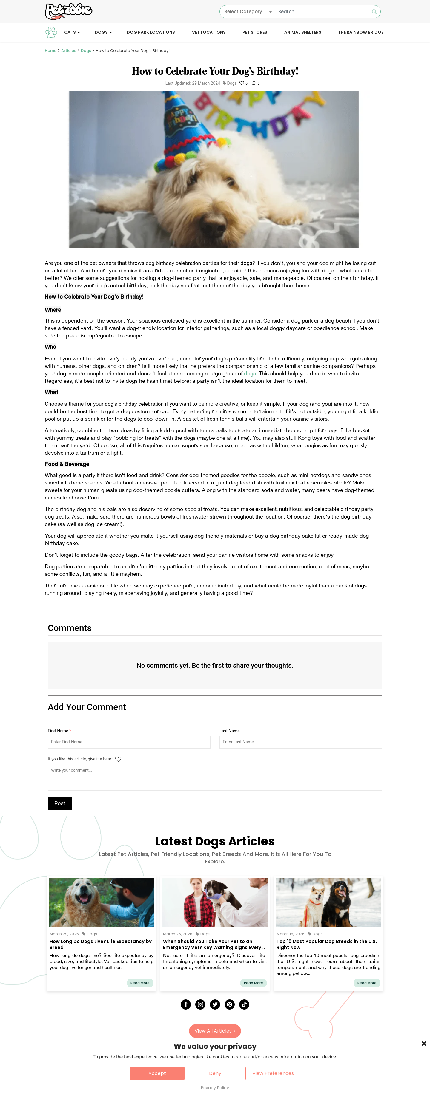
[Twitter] (215, 1004)
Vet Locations (209, 32)
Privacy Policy (215, 1088)
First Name (59, 731)
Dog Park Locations (151, 32)
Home (50, 50)
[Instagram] (200, 1004)
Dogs (101, 32)
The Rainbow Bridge (360, 32)
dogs (250, 373)
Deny (215, 1073)
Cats (70, 32)
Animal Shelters (302, 32)
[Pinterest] (230, 1004)
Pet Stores (254, 32)
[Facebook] (186, 1004)
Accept (157, 1073)
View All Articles (215, 1030)
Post (59, 803)
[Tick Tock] (244, 1004)
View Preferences (273, 1073)
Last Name (229, 731)
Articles (68, 50)
